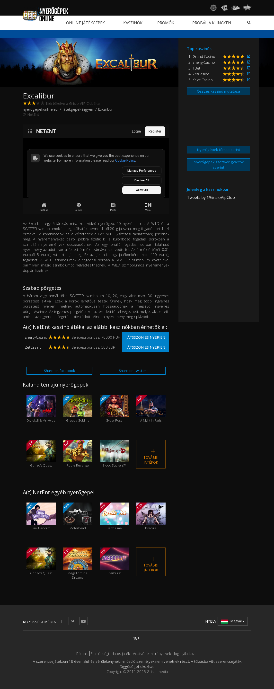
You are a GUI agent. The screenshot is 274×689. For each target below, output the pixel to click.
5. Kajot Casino (200, 80)
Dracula (151, 516)
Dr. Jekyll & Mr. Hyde (41, 408)
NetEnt (33, 114)
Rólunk (82, 653)
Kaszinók (132, 23)
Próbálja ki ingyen (211, 23)
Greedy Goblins (77, 408)
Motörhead (77, 516)
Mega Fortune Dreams (77, 564)
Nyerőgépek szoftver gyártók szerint (219, 164)
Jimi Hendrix (41, 516)
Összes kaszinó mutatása (218, 91)
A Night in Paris (151, 408)
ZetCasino (33, 347)
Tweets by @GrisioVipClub (211, 197)
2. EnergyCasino (201, 62)
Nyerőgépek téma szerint (218, 149)
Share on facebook (59, 370)
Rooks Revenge (77, 453)
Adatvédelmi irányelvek (152, 653)
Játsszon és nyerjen (145, 337)
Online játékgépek (85, 23)
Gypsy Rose (114, 408)
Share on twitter (132, 370)
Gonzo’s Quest (41, 453)
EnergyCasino (36, 337)
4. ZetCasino (198, 74)
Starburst (114, 561)
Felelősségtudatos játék (110, 653)
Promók (165, 23)
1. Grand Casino (201, 56)
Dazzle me (114, 516)
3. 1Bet (194, 68)
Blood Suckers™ (114, 453)
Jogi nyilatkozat (186, 653)
